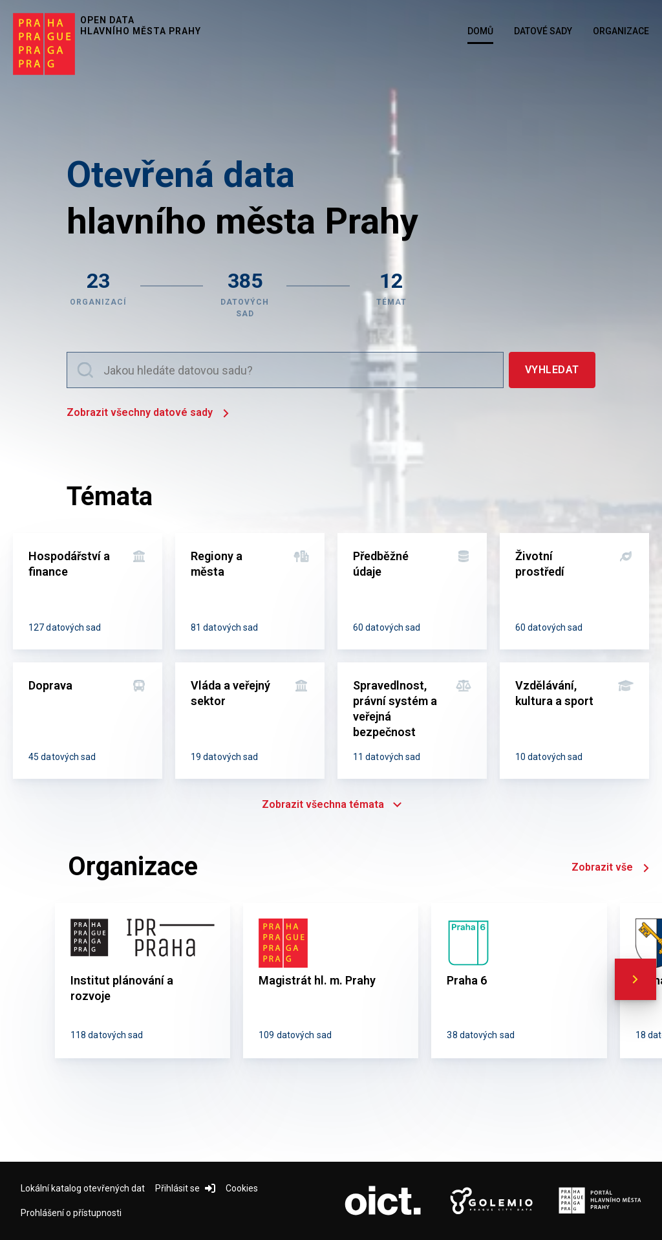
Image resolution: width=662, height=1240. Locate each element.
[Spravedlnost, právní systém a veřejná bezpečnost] (412, 720)
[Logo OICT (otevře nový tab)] (382, 1201)
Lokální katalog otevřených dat (83, 1188)
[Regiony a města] (250, 591)
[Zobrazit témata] (391, 293)
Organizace (621, 31)
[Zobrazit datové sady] (244, 293)
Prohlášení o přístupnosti (71, 1213)
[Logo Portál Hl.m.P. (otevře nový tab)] (600, 1201)
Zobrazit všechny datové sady (148, 414)
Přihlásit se (185, 1188)
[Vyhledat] (552, 370)
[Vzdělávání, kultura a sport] (574, 720)
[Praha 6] (518, 980)
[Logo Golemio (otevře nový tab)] (491, 1201)
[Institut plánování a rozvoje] (142, 980)
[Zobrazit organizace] (98, 293)
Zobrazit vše (610, 868)
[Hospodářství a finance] (87, 591)
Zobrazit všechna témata (331, 804)
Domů (480, 31)
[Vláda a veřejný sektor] (250, 720)
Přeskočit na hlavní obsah (0, 0)
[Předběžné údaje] (412, 591)
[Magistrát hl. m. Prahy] (330, 980)
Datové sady (543, 31)
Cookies (242, 1188)
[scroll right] (635, 979)
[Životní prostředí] (574, 591)
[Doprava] (87, 720)
